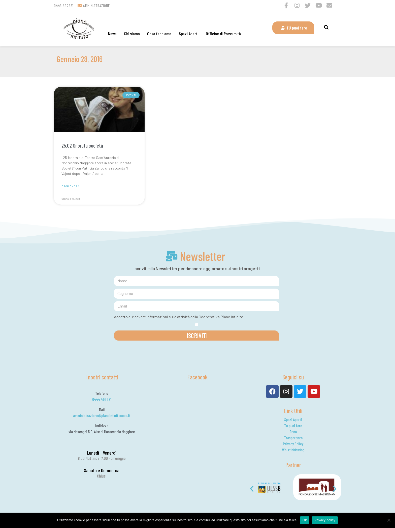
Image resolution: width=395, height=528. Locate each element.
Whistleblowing (293, 449)
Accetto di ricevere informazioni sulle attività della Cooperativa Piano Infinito (178, 316)
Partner (293, 464)
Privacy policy (324, 520)
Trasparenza (293, 437)
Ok (305, 520)
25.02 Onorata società (82, 145)
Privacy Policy (293, 443)
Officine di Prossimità (223, 33)
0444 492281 (101, 399)
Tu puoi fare (293, 425)
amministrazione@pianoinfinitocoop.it (101, 415)
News (112, 33)
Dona (293, 431)
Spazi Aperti (189, 33)
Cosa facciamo (159, 33)
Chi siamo (132, 33)
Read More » (70, 185)
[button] (252, 489)
